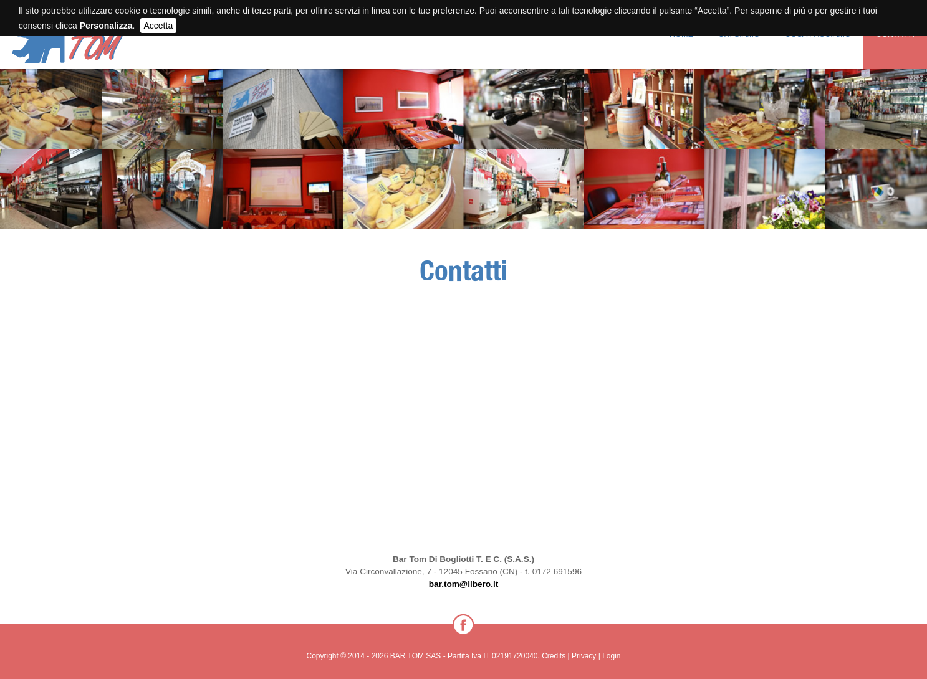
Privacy (584, 656)
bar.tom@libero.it (463, 584)
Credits (553, 656)
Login (611, 656)
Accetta (158, 26)
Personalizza (106, 26)
